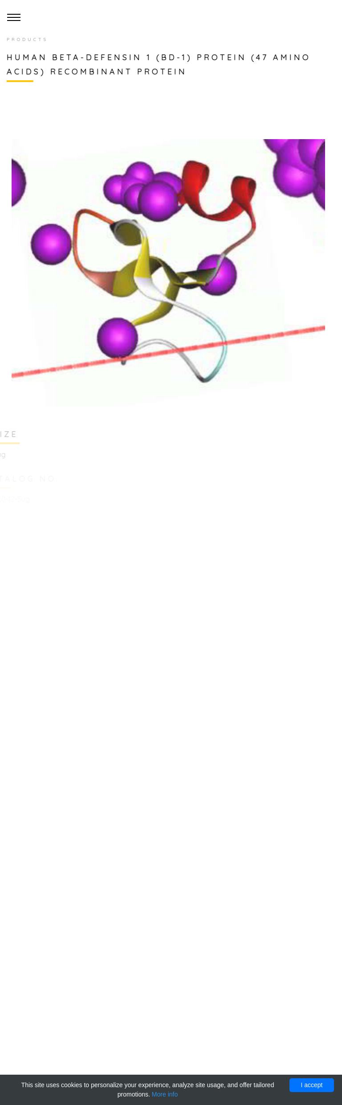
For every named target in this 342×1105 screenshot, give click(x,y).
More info (165, 1094)
